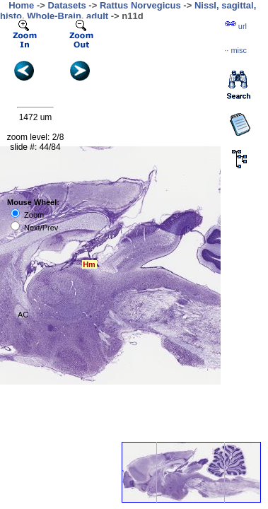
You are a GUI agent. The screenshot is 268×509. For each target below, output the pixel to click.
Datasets (67, 5)
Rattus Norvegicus (140, 5)
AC (23, 314)
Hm (89, 264)
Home (21, 5)
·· (235, 50)
